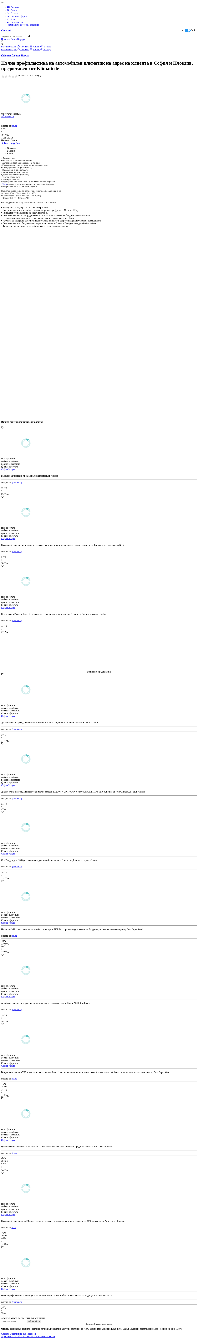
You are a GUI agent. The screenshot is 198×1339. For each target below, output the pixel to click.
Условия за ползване (32, 1336)
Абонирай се (7, 116)
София (4, 469)
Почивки (13, 7)
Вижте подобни (10, 143)
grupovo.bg (16, 482)
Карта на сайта (15, 1336)
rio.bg (14, 126)
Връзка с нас (15, 22)
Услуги (11, 469)
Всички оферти (9, 46)
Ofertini (6, 30)
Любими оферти (17, 16)
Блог (11, 19)
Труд (4, 184)
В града (12, 13)
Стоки (12, 10)
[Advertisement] (23, 332)
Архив (4, 1336)
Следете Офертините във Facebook (18, 1334)
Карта (10, 153)
